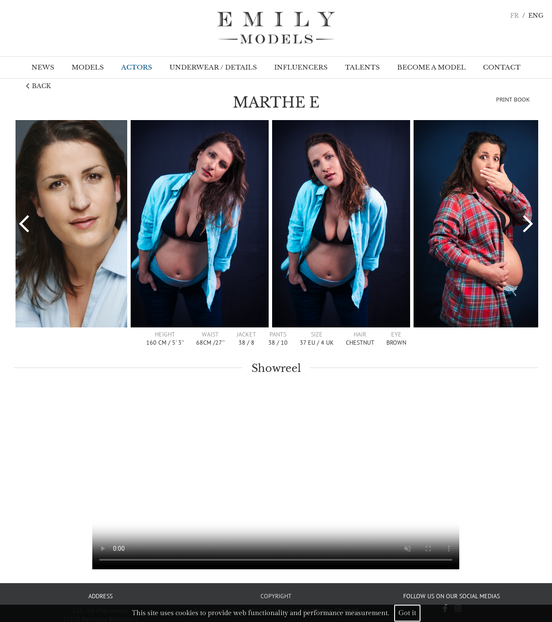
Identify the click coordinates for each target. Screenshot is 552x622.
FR (514, 15)
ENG (535, 15)
